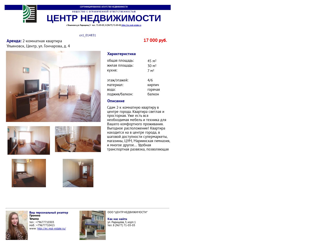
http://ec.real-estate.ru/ (51, 228)
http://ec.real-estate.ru (131, 25)
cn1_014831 (87, 35)
